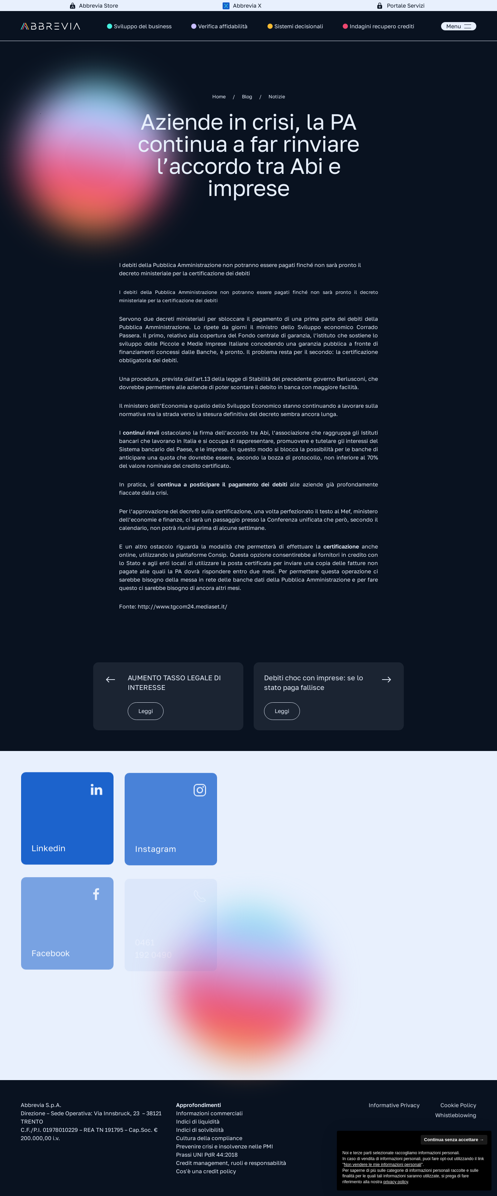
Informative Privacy (394, 1108)
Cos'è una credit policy (206, 1173)
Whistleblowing (455, 1118)
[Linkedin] (67, 823)
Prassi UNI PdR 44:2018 (207, 1156)
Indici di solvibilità (200, 1131)
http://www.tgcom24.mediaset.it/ (182, 606)
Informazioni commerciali (209, 1115)
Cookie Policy (458, 1108)
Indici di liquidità (198, 1123)
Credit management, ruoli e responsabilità (231, 1165)
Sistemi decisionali (298, 26)
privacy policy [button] (395, 1181)
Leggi (145, 711)
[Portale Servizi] (402, 5)
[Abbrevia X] (248, 5)
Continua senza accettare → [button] (454, 1139)
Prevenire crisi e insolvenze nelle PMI (224, 1148)
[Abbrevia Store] (95, 5)
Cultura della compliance (209, 1140)
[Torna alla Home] (50, 26)
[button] (458, 26)
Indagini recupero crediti (382, 26)
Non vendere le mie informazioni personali (382, 1164)
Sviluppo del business (143, 26)
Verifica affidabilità (222, 26)
